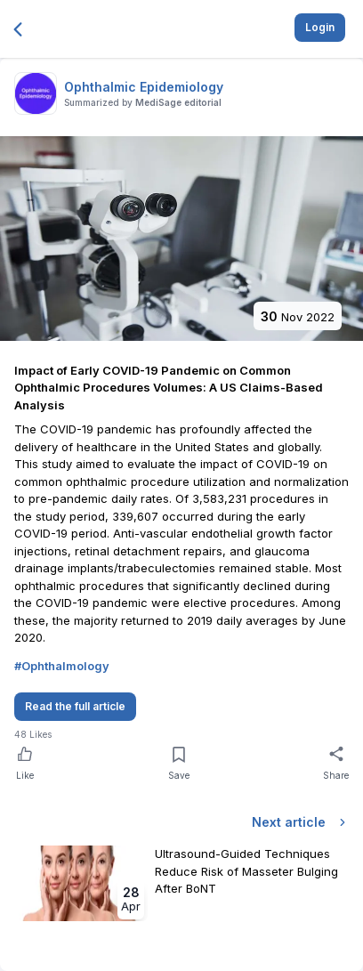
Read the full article (75, 706)
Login (320, 27)
